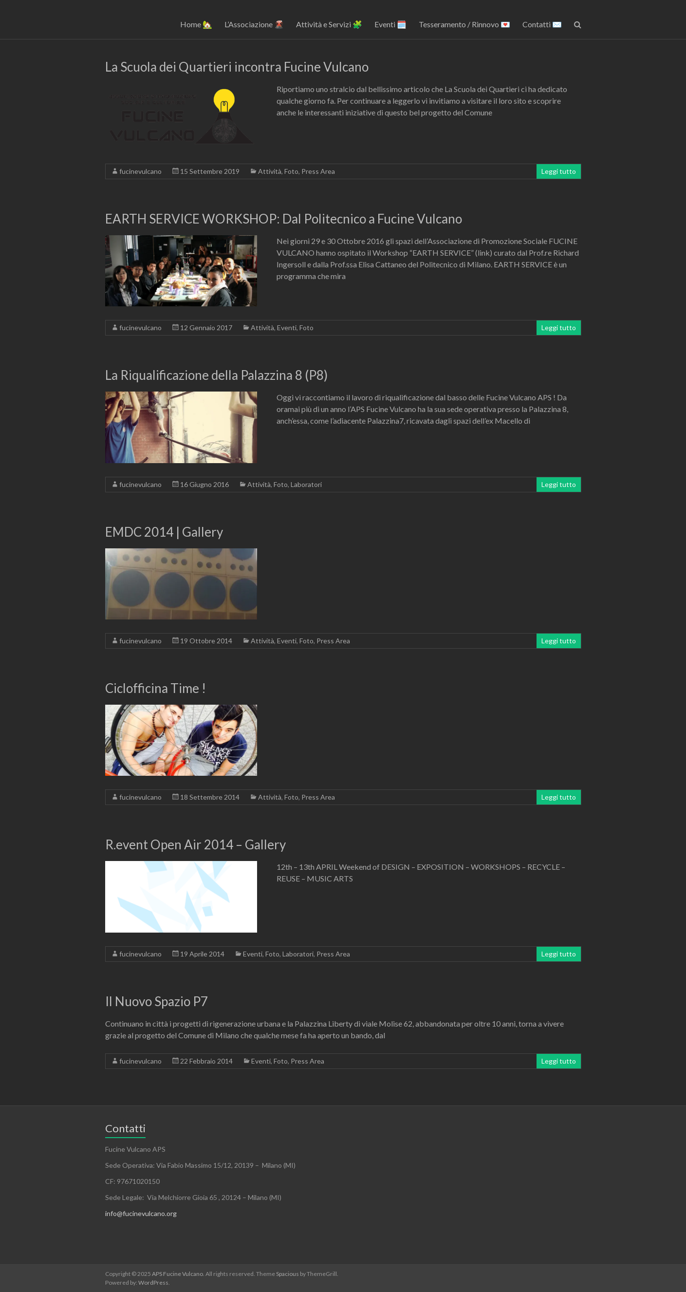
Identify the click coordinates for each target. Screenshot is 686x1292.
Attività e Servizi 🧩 (329, 24)
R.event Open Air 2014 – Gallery (195, 844)
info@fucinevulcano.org (141, 1213)
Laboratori (306, 484)
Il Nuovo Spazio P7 (156, 1001)
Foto (291, 171)
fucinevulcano (140, 171)
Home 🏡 (196, 24)
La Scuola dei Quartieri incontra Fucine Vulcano (237, 67)
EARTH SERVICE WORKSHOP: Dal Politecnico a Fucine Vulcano (283, 218)
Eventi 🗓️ (390, 24)
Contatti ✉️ (542, 24)
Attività (269, 171)
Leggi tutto (558, 171)
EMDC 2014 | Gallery (164, 532)
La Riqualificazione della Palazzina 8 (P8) (216, 375)
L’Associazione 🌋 (254, 24)
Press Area (318, 171)
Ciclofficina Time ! (155, 688)
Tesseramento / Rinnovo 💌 (464, 24)
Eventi (287, 327)
